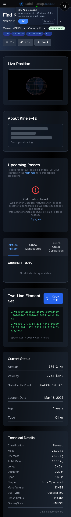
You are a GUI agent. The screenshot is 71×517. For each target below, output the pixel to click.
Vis (9, 42)
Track (43, 42)
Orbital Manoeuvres (33, 246)
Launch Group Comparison (56, 246)
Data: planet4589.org (51, 511)
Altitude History (13, 246)
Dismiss (48, 21)
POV (25, 42)
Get (23, 21)
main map (30, 172)
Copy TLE (52, 298)
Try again (35, 219)
